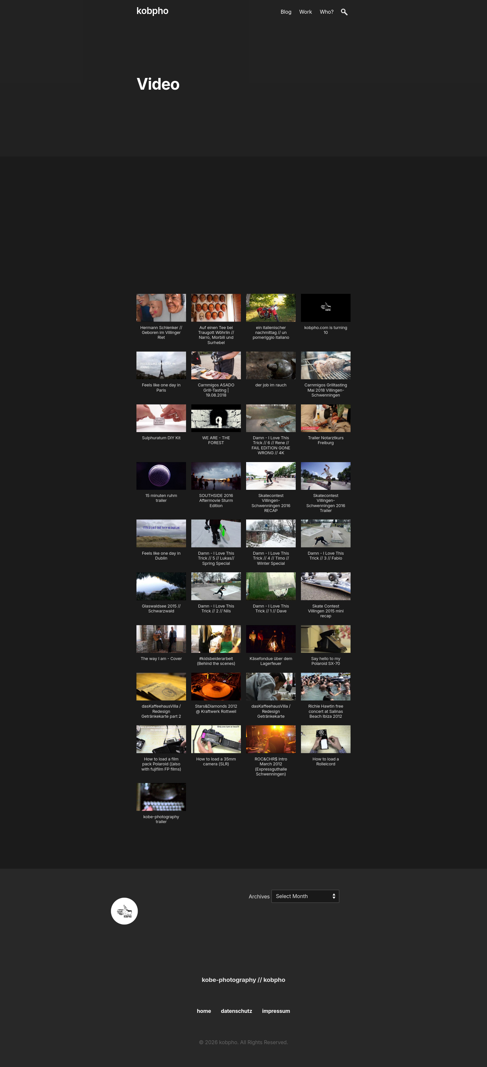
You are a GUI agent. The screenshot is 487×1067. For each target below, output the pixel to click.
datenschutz (236, 1011)
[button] (161, 320)
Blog (286, 11)
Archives (259, 896)
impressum (276, 1011)
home (204, 1011)
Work (305, 11)
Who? (327, 11)
